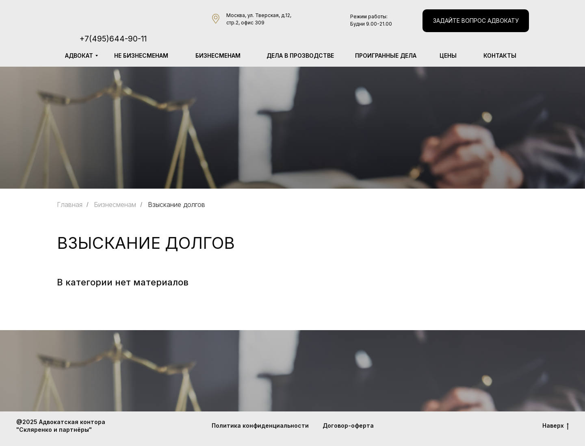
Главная (69, 205)
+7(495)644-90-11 (113, 39)
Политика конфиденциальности (260, 425)
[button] (475, 20)
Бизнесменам (115, 205)
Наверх (555, 426)
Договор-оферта (348, 425)
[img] (125, 15)
